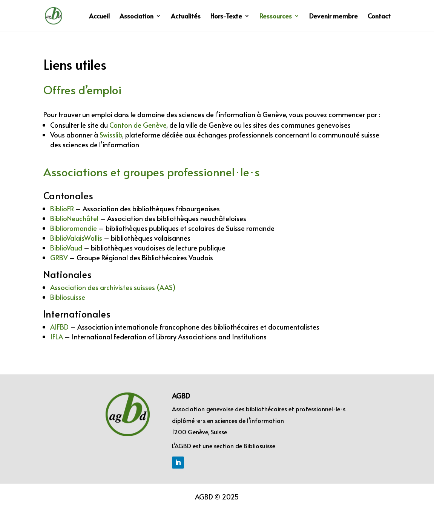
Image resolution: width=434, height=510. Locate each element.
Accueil (99, 16)
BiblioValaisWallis (76, 238)
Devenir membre (333, 16)
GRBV (59, 257)
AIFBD (59, 326)
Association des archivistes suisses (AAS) (113, 287)
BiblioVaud (66, 247)
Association (136, 16)
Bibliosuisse (259, 445)
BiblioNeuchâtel (74, 218)
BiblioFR (62, 208)
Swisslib (111, 134)
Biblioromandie (73, 228)
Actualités (186, 16)
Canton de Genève (137, 125)
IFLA (56, 336)
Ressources (275, 16)
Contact (379, 16)
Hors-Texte (226, 16)
